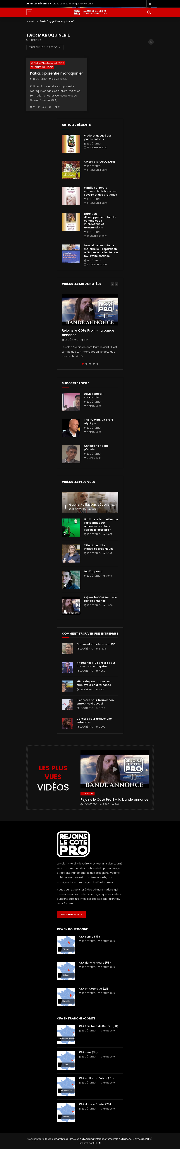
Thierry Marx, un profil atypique (98, 421)
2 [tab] (86, 364)
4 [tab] (94, 364)
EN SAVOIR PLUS (71, 914)
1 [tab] (83, 364)
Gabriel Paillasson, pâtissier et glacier (97, 504)
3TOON (97, 1143)
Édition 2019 (87, 793)
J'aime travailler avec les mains (47, 63)
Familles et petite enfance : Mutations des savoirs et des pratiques (100, 191)
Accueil (30, 21)
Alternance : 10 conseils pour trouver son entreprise (96, 664)
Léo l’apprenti (93, 571)
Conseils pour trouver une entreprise (94, 720)
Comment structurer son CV (96, 644)
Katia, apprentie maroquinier (56, 73)
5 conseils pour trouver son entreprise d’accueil (95, 701)
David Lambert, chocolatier (94, 395)
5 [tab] (97, 364)
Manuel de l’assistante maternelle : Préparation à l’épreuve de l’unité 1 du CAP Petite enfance (101, 251)
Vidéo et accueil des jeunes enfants (73, 3)
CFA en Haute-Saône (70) (96, 1078)
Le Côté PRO (40, 78)
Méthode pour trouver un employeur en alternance (94, 683)
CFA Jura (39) (88, 1052)
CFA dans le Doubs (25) (95, 1104)
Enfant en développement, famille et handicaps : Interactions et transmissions (100, 221)
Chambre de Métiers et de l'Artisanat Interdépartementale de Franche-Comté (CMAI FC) (103, 1139)
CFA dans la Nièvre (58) (95, 962)
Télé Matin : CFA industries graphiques (98, 547)
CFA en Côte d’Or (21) (93, 988)
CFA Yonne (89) (89, 936)
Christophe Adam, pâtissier (96, 447)
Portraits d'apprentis (42, 67)
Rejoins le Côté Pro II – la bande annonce (88, 332)
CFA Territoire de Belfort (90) (98, 1026)
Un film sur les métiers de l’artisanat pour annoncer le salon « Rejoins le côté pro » (101, 525)
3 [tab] (90, 364)
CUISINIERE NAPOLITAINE (99, 161)
